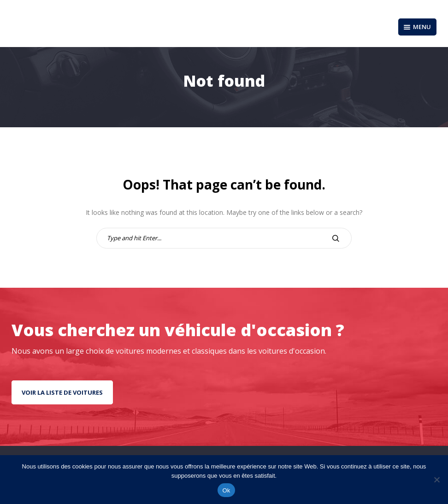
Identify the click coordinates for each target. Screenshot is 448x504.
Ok (226, 490)
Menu (417, 27)
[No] (436, 479)
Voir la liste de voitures (62, 392)
